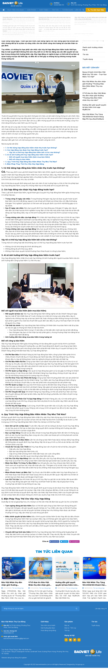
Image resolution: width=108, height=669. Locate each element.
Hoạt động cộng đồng (48, 631)
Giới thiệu (44, 10)
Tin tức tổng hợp (16, 14)
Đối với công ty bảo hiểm (19, 159)
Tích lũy (67, 631)
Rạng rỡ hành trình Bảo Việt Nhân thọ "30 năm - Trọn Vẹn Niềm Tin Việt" (94, 74)
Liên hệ (78, 10)
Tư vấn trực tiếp (96, 10)
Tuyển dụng (67, 10)
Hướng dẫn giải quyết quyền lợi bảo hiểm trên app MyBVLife (94, 107)
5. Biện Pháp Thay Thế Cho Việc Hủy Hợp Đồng (24, 164)
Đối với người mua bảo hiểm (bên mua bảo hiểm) (29, 157)
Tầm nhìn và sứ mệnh (48, 626)
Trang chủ (4, 14)
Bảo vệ (66, 626)
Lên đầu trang (101, 610)
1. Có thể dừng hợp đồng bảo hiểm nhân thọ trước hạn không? (31, 148)
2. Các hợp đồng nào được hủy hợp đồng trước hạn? (26, 150)
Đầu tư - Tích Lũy (70, 629)
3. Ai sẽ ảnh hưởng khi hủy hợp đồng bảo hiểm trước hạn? (29, 155)
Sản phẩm (32, 10)
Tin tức (56, 10)
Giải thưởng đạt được (48, 629)
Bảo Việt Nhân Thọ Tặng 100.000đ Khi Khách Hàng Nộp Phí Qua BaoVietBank (93, 116)
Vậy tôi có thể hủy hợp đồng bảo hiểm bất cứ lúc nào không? (34, 152)
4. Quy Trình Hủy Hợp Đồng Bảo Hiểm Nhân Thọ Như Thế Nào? (31, 162)
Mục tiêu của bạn (16, 10)
